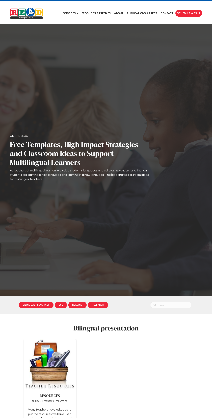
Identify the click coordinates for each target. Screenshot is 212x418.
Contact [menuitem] (167, 13)
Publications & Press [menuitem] (142, 13)
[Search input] (170, 305)
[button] (78, 13)
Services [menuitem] (69, 13)
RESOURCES (50, 395)
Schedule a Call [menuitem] (188, 13)
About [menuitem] (119, 13)
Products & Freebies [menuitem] (96, 13)
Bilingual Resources (43, 401)
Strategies (61, 401)
